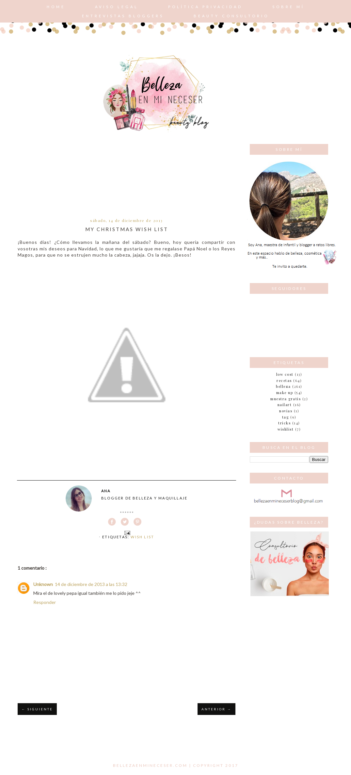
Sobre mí (288, 7)
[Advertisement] (126, 180)
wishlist (286, 429)
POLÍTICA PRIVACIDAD (205, 7)
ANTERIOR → (216, 709)
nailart (285, 404)
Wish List (142, 537)
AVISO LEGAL (116, 7)
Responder (44, 602)
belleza (283, 386)
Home (56, 7)
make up (284, 392)
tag (285, 417)
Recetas (284, 380)
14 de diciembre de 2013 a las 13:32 (91, 584)
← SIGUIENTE (37, 709)
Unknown (43, 584)
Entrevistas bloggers (123, 16)
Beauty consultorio (231, 16)
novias (285, 410)
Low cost (285, 374)
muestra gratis (285, 398)
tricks (284, 422)
